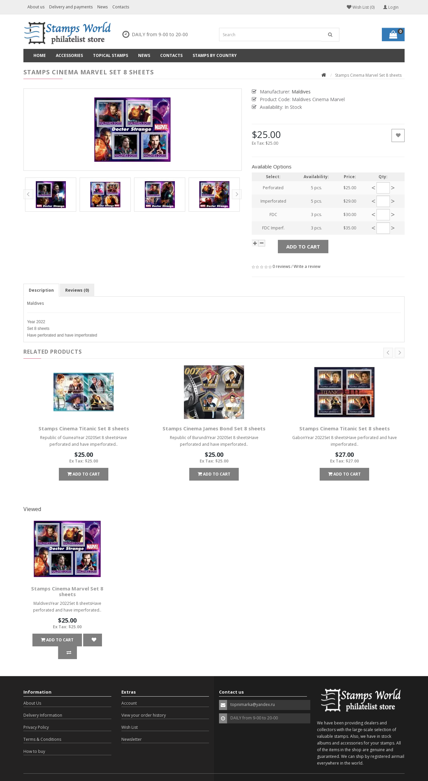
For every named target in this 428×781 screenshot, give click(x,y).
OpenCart (61, 771)
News (102, 7)
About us (35, 7)
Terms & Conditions (42, 726)
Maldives (35, 303)
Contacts (120, 7)
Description (41, 290)
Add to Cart (303, 246)
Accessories (69, 55)
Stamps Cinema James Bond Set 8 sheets (214, 428)
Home (39, 55)
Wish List (129, 714)
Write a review (307, 266)
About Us (32, 690)
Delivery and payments (71, 7)
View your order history (143, 702)
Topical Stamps (110, 55)
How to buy (34, 738)
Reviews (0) (77, 290)
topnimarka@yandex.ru (252, 692)
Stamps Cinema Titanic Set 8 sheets (83, 428)
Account (129, 690)
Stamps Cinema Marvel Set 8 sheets (67, 591)
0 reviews (281, 266)
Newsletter (131, 726)
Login (391, 7)
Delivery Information (42, 702)
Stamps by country (215, 55)
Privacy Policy (36, 714)
